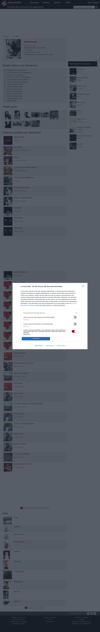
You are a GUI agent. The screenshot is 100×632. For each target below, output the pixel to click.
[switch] (74, 317)
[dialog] (50, 316)
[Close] (84, 286)
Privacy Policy (61, 345)
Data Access (50, 345)
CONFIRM (36, 338)
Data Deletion (39, 345)
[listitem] (50, 313)
